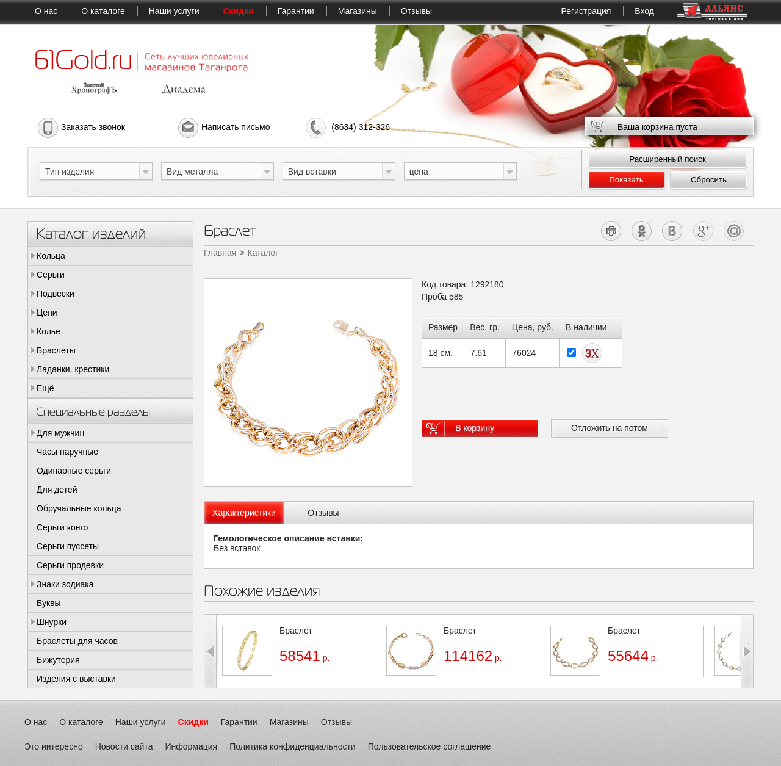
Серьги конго (62, 527)
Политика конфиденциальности (292, 746)
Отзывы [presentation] (323, 513)
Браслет (295, 630)
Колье (48, 331)
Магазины (357, 11)
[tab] (244, 513)
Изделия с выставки (76, 679)
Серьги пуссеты (68, 546)
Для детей (57, 489)
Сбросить (709, 179)
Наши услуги (174, 11)
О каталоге (102, 11)
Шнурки (52, 622)
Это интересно (53, 746)
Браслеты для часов (77, 641)
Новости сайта (124, 746)
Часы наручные (67, 452)
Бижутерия (58, 660)
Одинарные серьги (74, 470)
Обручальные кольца (79, 508)
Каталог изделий (91, 233)
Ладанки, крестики (73, 369)
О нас (46, 11)
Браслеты (56, 350)
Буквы (49, 603)
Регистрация (586, 11)
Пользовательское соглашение (429, 746)
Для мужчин (60, 433)
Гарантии (296, 11)
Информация (191, 746)
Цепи (47, 312)
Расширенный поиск (667, 159)
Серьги (51, 275)
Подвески (55, 293)
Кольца (51, 256)
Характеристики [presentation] (244, 513)
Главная (220, 253)
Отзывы (416, 11)
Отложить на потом (609, 428)
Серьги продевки (70, 565)
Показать (626, 179)
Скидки (238, 11)
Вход (644, 11)
